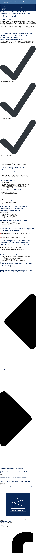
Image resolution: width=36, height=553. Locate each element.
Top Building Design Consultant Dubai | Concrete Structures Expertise (15, 472)
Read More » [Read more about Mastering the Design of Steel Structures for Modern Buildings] (3, 489)
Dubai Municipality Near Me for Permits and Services (14, 477)
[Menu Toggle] (22, 8)
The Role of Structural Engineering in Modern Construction (15, 481)
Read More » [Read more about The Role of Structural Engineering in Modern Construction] (3, 484)
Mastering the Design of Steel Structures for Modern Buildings (16, 486)
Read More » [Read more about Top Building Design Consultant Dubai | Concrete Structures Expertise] (3, 475)
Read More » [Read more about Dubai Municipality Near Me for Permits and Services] (3, 480)
